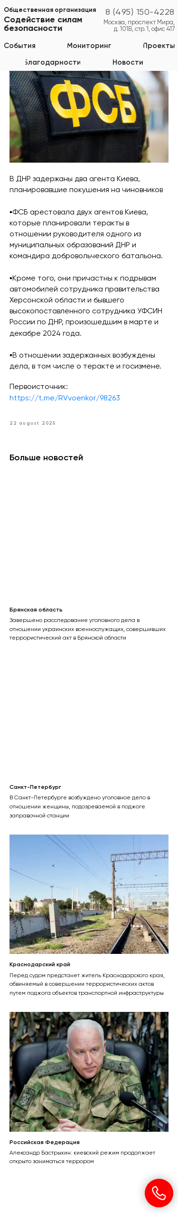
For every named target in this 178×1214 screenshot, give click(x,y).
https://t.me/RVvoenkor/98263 (64, 398)
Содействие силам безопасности (43, 24)
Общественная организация (50, 10)
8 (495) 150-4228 (140, 12)
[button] (89, 46)
